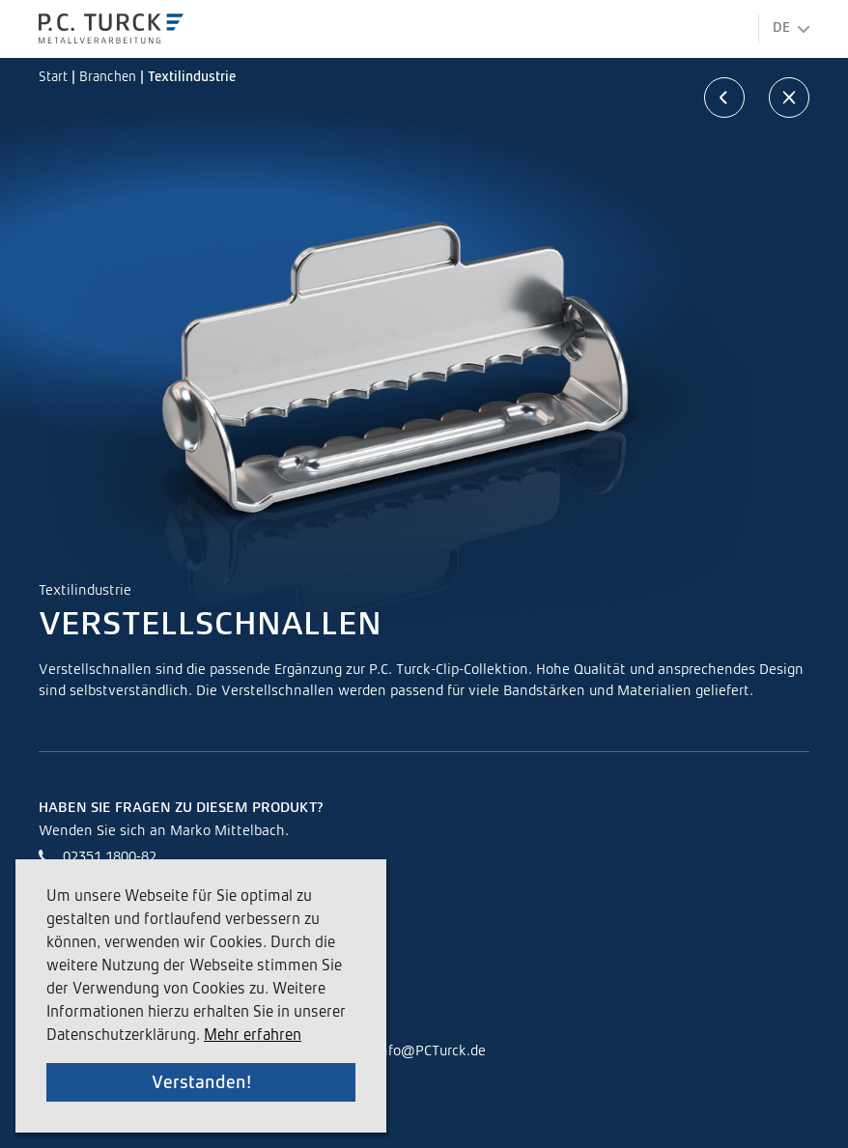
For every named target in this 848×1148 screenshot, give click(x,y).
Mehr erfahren (252, 1036)
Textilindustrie (192, 77)
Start (55, 77)
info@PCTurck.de (431, 1051)
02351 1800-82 (109, 857)
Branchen (109, 77)
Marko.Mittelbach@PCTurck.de (163, 886)
